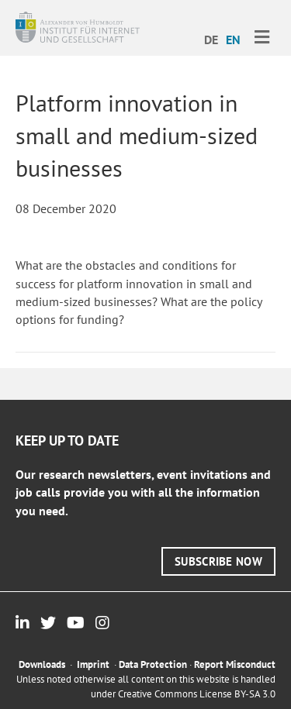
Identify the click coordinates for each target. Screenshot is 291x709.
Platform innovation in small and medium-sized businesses (137, 135)
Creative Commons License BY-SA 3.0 (196, 693)
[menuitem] (211, 39)
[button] (218, 561)
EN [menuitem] (233, 39)
